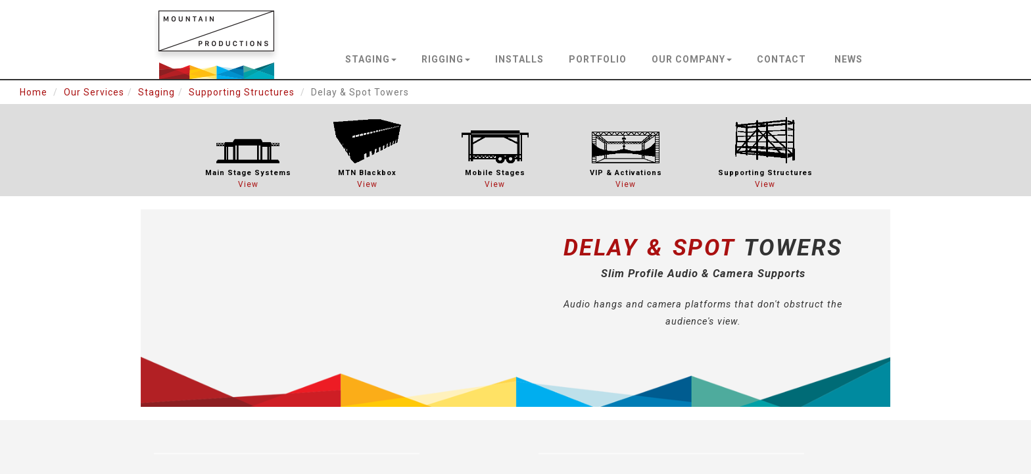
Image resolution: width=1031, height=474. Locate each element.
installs (519, 59)
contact (781, 59)
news (848, 59)
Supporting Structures (242, 92)
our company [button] (692, 59)
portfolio (598, 59)
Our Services (94, 92)
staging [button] (370, 59)
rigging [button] (445, 59)
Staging (156, 92)
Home (33, 92)
